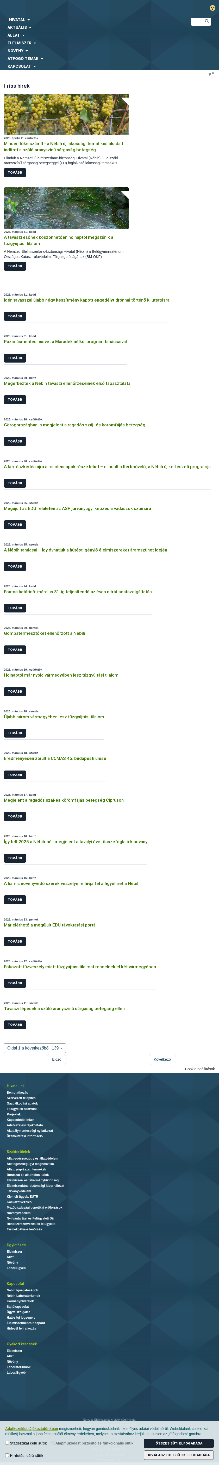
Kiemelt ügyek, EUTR (22, 1196)
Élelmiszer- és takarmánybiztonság (33, 1180)
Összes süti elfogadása (178, 1443)
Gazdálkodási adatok (22, 1103)
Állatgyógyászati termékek (26, 1169)
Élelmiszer (14, 1251)
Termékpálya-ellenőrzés (24, 1229)
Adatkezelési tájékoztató (25, 1125)
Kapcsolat (15, 1284)
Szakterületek (18, 1152)
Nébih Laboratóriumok (23, 1296)
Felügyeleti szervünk (22, 1109)
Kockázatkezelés (19, 1202)
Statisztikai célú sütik (26, 1443)
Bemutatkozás (17, 1092)
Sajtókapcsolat (18, 1307)
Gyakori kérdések (22, 1344)
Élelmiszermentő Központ (26, 1323)
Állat (10, 1257)
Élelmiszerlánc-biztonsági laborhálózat (35, 1186)
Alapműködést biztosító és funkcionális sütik (92, 1443)
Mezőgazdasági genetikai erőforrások (34, 1207)
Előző (56, 1059)
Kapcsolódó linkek (20, 1120)
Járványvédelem (19, 1191)
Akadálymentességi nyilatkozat (30, 1131)
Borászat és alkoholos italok (28, 1175)
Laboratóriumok (18, 1367)
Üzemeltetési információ (25, 1136)
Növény (12, 1262)
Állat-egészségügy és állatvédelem (32, 1158)
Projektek (14, 1114)
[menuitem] (91, 20)
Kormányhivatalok (20, 1301)
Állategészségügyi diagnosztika (30, 1164)
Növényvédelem (18, 1213)
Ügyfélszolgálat (18, 1312)
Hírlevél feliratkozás (21, 1328)
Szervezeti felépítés (21, 1098)
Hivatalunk (15, 1086)
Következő (162, 1059)
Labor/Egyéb (16, 1268)
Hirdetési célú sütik (24, 1455)
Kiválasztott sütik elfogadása (179, 1455)
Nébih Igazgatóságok (22, 1290)
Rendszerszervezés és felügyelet (31, 1224)
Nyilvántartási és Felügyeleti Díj (30, 1218)
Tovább (15, 172)
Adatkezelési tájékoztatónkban (31, 1429)
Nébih (73, 8)
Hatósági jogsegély (21, 1317)
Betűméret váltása (212, 73)
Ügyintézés (16, 1245)
